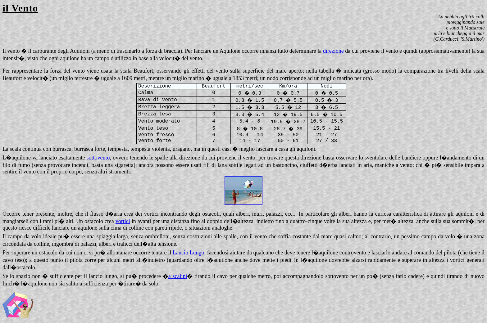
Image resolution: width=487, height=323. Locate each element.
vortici (123, 221)
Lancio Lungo (188, 252)
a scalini (177, 276)
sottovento (98, 158)
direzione (333, 51)
